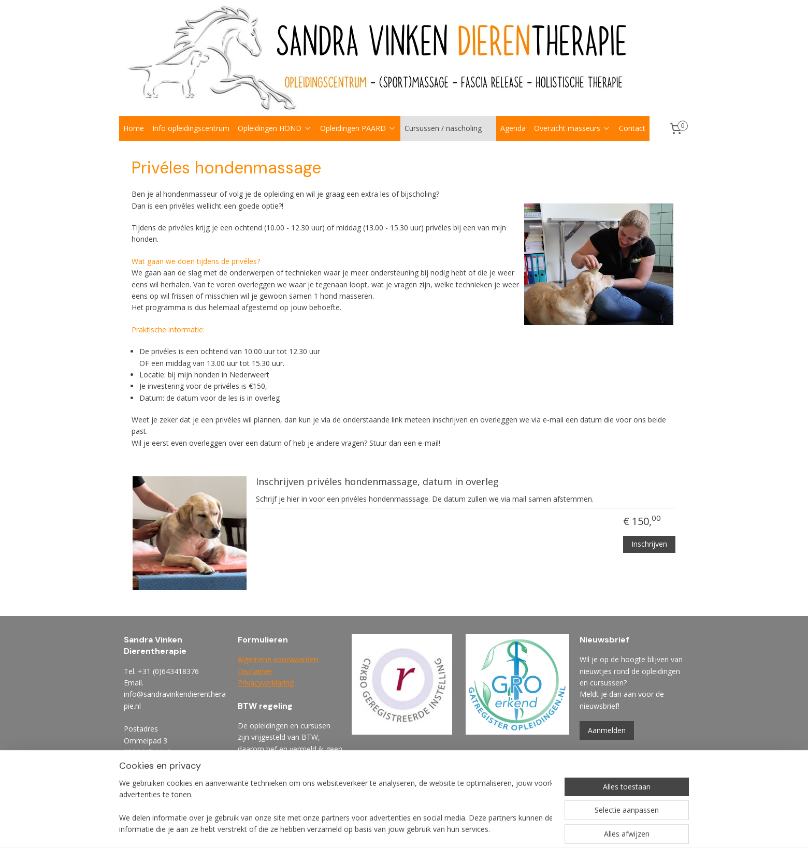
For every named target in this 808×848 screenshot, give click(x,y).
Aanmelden (607, 730)
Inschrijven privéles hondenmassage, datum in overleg (377, 482)
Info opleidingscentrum (190, 128)
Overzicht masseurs (572, 128)
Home (133, 128)
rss (460, 829)
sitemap (438, 829)
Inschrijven (649, 543)
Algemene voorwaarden (278, 659)
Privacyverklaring (266, 683)
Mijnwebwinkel (590, 829)
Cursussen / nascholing (448, 128)
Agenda (513, 128)
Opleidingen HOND (275, 128)
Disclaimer (255, 671)
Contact (632, 128)
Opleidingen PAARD (358, 128)
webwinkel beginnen (499, 829)
